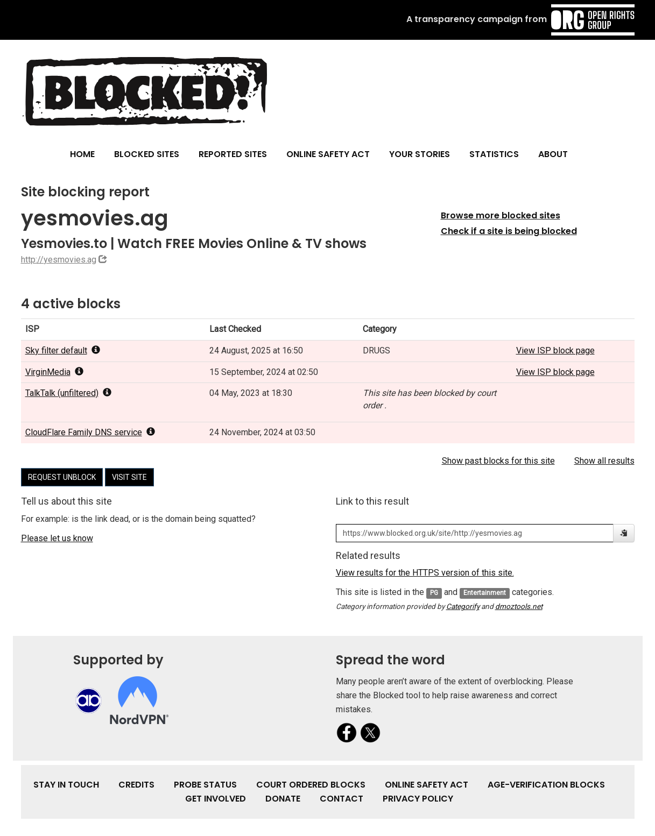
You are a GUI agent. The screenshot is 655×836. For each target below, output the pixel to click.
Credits (136, 784)
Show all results (604, 461)
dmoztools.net (519, 606)
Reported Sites (233, 154)
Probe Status (205, 784)
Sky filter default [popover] (62, 350)
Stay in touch (66, 784)
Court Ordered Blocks (310, 784)
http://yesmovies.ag (58, 259)
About (553, 154)
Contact (341, 798)
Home (82, 154)
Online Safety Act (328, 154)
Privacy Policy (418, 798)
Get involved (215, 798)
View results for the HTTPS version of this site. (425, 573)
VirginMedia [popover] (54, 372)
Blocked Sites (146, 154)
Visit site (129, 477)
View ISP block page (555, 350)
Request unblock (62, 477)
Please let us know (57, 538)
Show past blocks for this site (498, 461)
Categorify (463, 606)
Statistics (494, 154)
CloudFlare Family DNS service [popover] (90, 432)
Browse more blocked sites (500, 215)
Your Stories (419, 154)
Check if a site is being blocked (509, 231)
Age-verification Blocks (546, 784)
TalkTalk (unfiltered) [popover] (68, 393)
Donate (282, 798)
